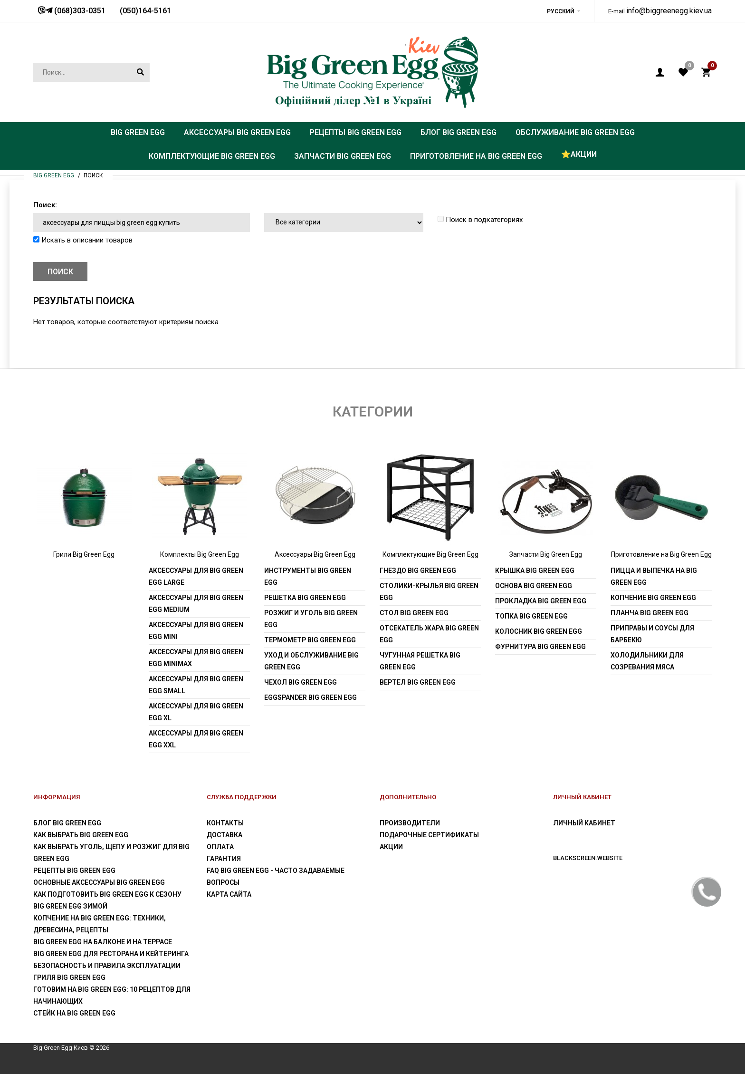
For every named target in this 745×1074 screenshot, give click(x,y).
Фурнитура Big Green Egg (540, 646)
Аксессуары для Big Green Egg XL (196, 712)
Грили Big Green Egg (84, 554)
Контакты (225, 823)
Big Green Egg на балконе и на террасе (102, 942)
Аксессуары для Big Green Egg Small (196, 685)
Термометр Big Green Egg (310, 640)
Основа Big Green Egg (533, 586)
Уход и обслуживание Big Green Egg (311, 661)
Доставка (224, 835)
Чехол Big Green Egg (300, 682)
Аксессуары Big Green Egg (315, 554)
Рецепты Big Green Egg (74, 870)
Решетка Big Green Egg (305, 597)
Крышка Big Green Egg (534, 570)
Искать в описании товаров (83, 240)
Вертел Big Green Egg (418, 682)
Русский (560, 11)
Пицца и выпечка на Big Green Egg (654, 576)
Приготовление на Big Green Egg (661, 554)
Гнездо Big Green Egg (418, 570)
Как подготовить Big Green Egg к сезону (107, 894)
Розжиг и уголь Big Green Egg (311, 619)
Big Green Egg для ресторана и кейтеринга (111, 954)
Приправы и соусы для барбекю (652, 634)
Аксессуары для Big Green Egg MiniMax (196, 658)
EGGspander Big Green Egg (310, 697)
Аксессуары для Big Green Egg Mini (196, 630)
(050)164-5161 (145, 10)
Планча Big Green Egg (649, 613)
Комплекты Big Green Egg (199, 554)
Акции (391, 847)
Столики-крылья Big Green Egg (429, 591)
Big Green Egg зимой (70, 906)
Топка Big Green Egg (531, 616)
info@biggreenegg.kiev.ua (669, 10)
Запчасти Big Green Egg (545, 554)
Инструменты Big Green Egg (307, 576)
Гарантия (224, 858)
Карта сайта (229, 894)
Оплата (220, 847)
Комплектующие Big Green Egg (430, 554)
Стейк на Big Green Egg (74, 1013)
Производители (410, 823)
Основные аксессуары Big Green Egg (99, 882)
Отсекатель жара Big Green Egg (429, 634)
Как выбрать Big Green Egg (80, 835)
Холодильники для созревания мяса (647, 661)
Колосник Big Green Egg (538, 631)
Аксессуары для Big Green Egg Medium (196, 603)
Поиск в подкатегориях (480, 219)
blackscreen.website (587, 857)
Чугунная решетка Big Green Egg (420, 661)
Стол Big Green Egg (414, 613)
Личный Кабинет (584, 823)
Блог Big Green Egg (67, 823)
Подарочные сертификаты (429, 835)
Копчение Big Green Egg (653, 597)
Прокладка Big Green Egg (540, 601)
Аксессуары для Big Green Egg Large (196, 576)
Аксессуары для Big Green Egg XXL (196, 739)
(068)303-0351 (78, 10)
